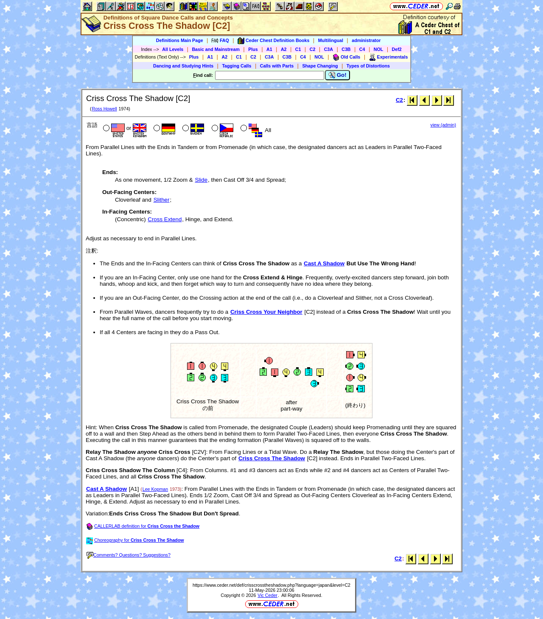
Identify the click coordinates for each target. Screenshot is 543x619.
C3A (328, 49)
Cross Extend (165, 219)
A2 (284, 49)
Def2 (397, 49)
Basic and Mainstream (216, 49)
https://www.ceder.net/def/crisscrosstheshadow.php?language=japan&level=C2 (271, 585)
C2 (313, 49)
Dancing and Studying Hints (183, 65)
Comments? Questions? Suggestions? (129, 554)
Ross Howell (104, 108)
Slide (201, 180)
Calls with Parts (277, 65)
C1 (298, 49)
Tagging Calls (236, 65)
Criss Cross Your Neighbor (266, 312)
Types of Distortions (368, 65)
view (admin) (443, 124)
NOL (378, 49)
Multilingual (330, 40)
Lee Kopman (155, 489)
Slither (162, 200)
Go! (337, 75)
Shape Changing (320, 65)
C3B (345, 49)
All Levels (172, 49)
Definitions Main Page (179, 40)
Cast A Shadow (324, 263)
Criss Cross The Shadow (271, 458)
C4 (362, 49)
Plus (253, 49)
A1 (269, 49)
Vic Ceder (267, 595)
